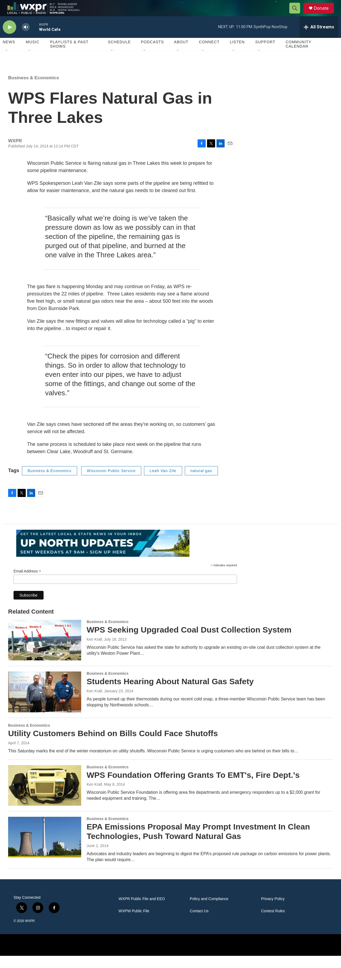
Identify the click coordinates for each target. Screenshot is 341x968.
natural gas (201, 483)
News (9, 54)
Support (265, 54)
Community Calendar (298, 56)
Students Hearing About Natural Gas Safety (170, 693)
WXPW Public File (134, 923)
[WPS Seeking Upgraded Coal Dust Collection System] (44, 652)
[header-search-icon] (297, 14)
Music (32, 54)
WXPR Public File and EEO (142, 911)
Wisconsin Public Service (111, 483)
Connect (209, 54)
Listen (237, 54)
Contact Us (199, 923)
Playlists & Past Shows (69, 56)
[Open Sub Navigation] (7, 63)
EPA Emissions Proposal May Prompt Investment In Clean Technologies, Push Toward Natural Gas (198, 843)
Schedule (119, 54)
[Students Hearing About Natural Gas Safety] (44, 704)
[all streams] (319, 39)
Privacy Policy (273, 911)
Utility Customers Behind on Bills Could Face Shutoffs (113, 745)
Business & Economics (33, 90)
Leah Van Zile (163, 483)
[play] (9, 39)
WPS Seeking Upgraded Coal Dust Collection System (189, 641)
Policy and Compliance (209, 911)
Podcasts (152, 54)
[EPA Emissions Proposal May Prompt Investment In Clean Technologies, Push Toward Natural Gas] (44, 849)
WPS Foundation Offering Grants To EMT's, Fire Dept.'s (193, 787)
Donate (324, 14)
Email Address (27, 583)
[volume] (25, 39)
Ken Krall (94, 651)
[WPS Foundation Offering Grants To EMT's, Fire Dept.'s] (44, 797)
